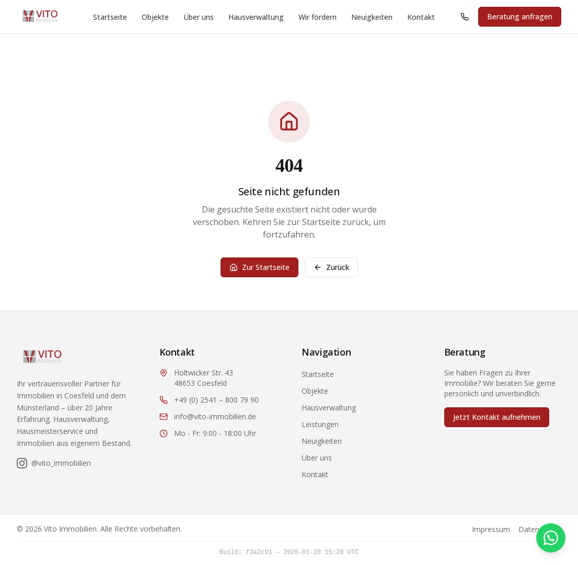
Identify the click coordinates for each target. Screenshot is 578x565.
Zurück (331, 267)
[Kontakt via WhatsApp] (550, 537)
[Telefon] (464, 16)
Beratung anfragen (519, 16)
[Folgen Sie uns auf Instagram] (54, 463)
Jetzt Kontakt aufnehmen (496, 417)
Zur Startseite (259, 267)
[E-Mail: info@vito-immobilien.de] (218, 416)
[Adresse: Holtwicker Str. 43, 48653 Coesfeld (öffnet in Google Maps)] (218, 378)
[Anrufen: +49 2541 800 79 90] (464, 16)
